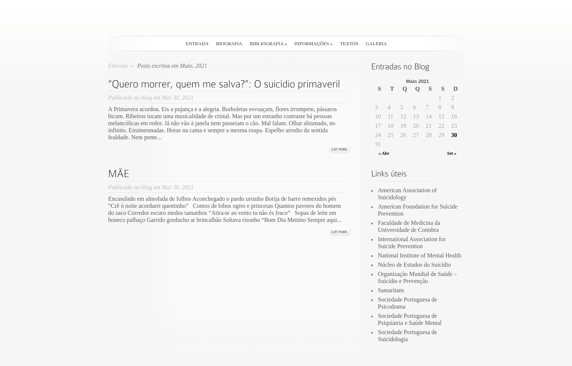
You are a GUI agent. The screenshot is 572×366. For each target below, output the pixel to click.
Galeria (376, 43)
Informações (314, 43)
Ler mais (339, 149)
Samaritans (391, 290)
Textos (349, 43)
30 (454, 135)
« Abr (384, 153)
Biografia (229, 43)
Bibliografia (268, 43)
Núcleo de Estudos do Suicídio (414, 265)
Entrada (197, 43)
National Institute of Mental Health (419, 255)
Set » (451, 153)
